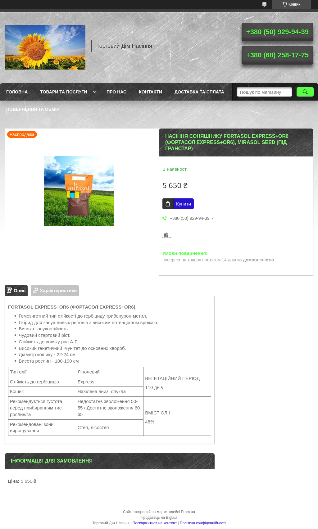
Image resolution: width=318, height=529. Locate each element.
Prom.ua (188, 512)
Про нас (116, 91)
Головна (17, 91)
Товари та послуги (63, 91)
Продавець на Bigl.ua (159, 517)
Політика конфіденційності (203, 523)
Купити (183, 203)
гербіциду (94, 316)
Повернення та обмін (33, 109)
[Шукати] (305, 92)
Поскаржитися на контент (155, 523)
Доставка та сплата (199, 91)
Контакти (150, 91)
